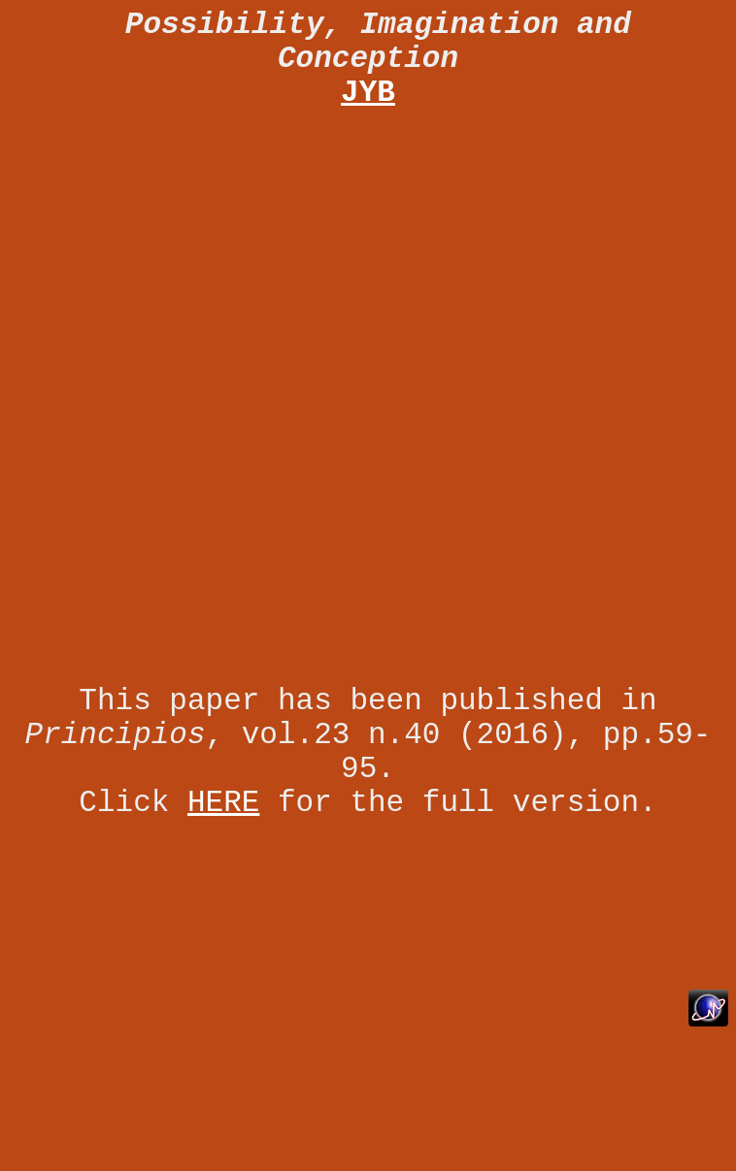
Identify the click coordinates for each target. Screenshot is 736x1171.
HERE (223, 803)
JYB (368, 93)
